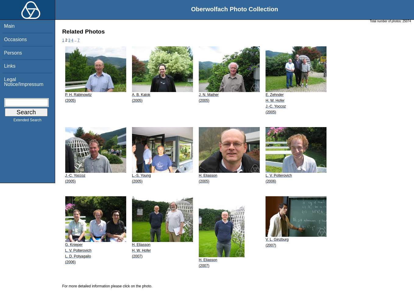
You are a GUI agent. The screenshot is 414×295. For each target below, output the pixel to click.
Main (9, 26)
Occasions (15, 39)
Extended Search (27, 121)
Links (9, 66)
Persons (13, 52)
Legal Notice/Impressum (23, 82)
